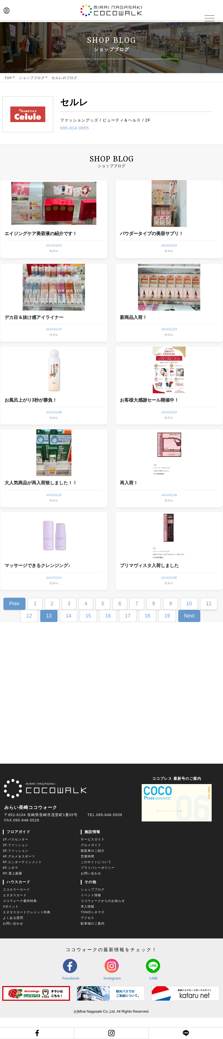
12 (29, 637)
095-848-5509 (109, 836)
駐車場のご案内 (93, 944)
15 (88, 637)
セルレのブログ (64, 78)
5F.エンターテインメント (22, 883)
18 (147, 637)
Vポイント (11, 927)
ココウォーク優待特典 (20, 922)
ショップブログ (32, 78)
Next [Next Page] (189, 637)
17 (128, 637)
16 (108, 637)
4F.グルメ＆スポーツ (19, 877)
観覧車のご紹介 (93, 872)
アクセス (87, 939)
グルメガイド (91, 866)
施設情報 (92, 853)
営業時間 (87, 877)
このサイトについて (96, 883)
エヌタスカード (15, 916)
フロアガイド (18, 853)
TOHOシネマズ (93, 933)
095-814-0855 (74, 128)
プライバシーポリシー (98, 889)
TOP (8, 78)
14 (68, 637)
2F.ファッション (15, 866)
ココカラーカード (16, 910)
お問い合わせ (91, 894)
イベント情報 (91, 916)
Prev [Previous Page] (14, 625)
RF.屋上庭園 (12, 894)
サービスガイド (93, 860)
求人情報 (87, 927)
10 (189, 625)
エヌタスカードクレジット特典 (26, 933)
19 (167, 637)
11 (209, 625)
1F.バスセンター (15, 860)
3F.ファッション (15, 872)
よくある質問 (13, 939)
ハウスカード (18, 903)
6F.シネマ (10, 889)
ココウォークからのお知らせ (103, 922)
